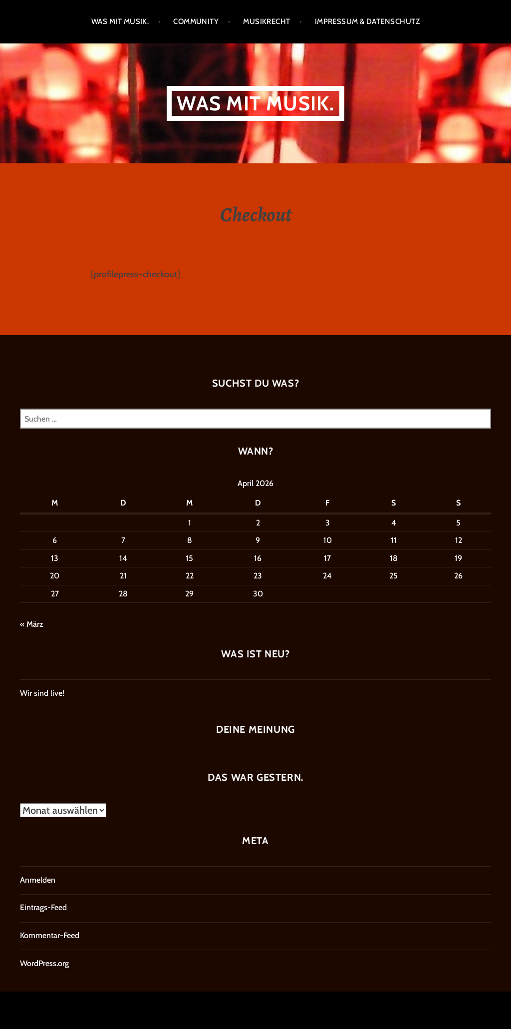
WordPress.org (44, 963)
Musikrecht (266, 21)
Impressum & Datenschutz (367, 21)
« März (31, 624)
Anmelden (37, 880)
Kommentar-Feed (49, 935)
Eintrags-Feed (43, 907)
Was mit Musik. (120, 21)
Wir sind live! (42, 693)
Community (196, 21)
